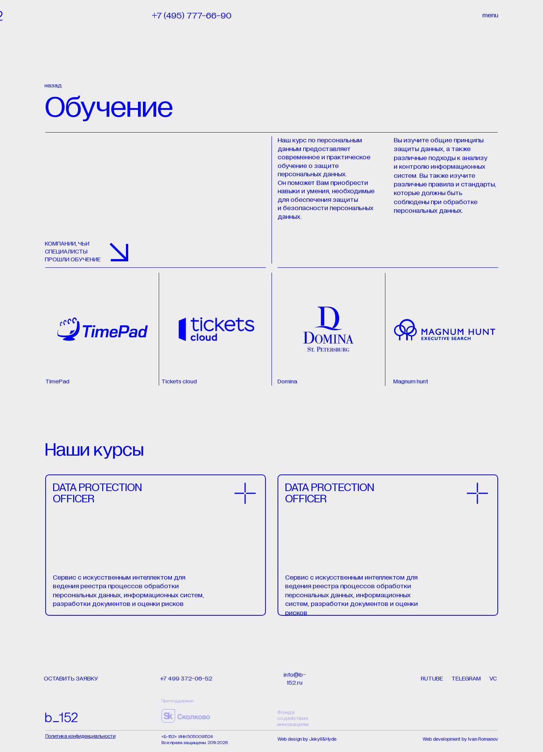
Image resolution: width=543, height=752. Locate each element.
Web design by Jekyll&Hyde (307, 739)
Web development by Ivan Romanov (460, 739)
